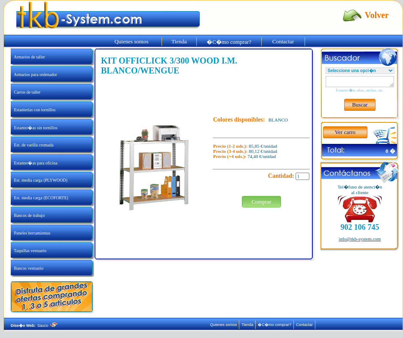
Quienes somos (131, 41)
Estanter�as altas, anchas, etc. (360, 90)
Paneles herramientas (30, 233)
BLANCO (278, 119)
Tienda (179, 41)
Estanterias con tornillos (33, 109)
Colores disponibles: (239, 119)
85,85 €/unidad (263, 146)
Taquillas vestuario (28, 250)
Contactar (283, 41)
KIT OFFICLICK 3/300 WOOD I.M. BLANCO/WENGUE (169, 65)
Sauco (47, 325)
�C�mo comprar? (229, 42)
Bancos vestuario (27, 268)
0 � (390, 151)
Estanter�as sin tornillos (34, 127)
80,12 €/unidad (263, 151)
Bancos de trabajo (28, 215)
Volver (377, 15)
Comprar (261, 201)
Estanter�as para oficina (34, 163)
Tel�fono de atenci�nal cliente (360, 189)
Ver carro (345, 132)
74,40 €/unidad (261, 156)
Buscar (360, 104)
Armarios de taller (28, 57)
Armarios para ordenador (34, 74)
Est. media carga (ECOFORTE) (39, 197)
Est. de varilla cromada (32, 145)
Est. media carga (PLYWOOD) (39, 180)
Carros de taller (25, 92)
